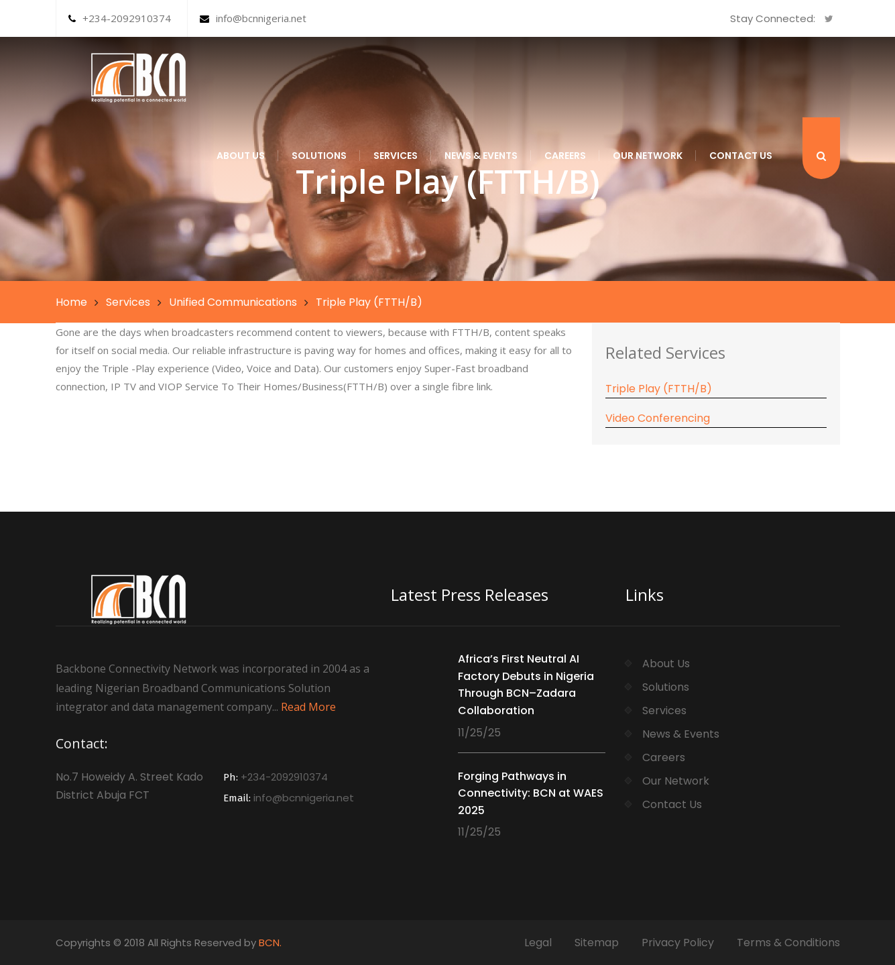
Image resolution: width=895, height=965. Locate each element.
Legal (538, 942)
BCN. (270, 942)
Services (395, 155)
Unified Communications (233, 302)
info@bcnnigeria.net (253, 18)
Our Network (647, 155)
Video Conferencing (657, 418)
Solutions (319, 155)
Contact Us (740, 155)
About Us (241, 155)
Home (71, 302)
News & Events (481, 155)
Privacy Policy (678, 942)
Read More (308, 706)
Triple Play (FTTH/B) (658, 388)
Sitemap (597, 942)
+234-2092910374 (119, 18)
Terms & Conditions (788, 942)
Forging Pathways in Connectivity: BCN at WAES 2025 (530, 793)
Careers (565, 155)
